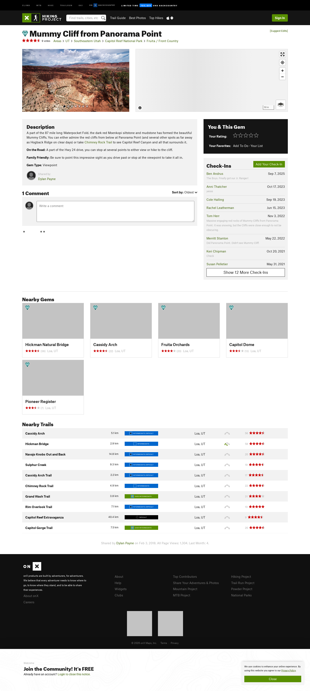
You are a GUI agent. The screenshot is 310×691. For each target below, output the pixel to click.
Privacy (175, 642)
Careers (28, 602)
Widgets (121, 589)
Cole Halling (215, 199)
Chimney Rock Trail (98, 142)
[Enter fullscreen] (282, 54)
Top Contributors (185, 576)
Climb (26, 5)
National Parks (241, 595)
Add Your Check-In (269, 164)
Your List (257, 146)
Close (273, 679)
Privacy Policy (288, 670)
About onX (30, 596)
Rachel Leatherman (220, 208)
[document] (272, 673)
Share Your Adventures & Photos (196, 583)
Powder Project (241, 589)
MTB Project (181, 595)
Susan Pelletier (217, 264)
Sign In (280, 18)
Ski (81, 5)
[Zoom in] (282, 71)
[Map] (212, 80)
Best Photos (137, 18)
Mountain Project (185, 589)
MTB (39, 5)
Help (118, 583)
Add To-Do (240, 146)
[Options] (281, 104)
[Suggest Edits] (279, 31)
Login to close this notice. (74, 674)
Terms (163, 642)
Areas (57, 41)
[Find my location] (282, 62)
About (119, 576)
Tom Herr (212, 216)
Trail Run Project (242, 583)
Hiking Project (241, 576)
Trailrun (66, 5)
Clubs (119, 595)
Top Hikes (156, 18)
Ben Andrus (214, 173)
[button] (26, 80)
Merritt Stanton (217, 238)
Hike (51, 5)
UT (67, 41)
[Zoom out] (282, 77)
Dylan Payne (47, 179)
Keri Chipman (216, 251)
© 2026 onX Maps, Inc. (144, 642)
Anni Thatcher (216, 186)
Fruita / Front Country (162, 41)
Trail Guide (118, 18)
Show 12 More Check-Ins (245, 272)
